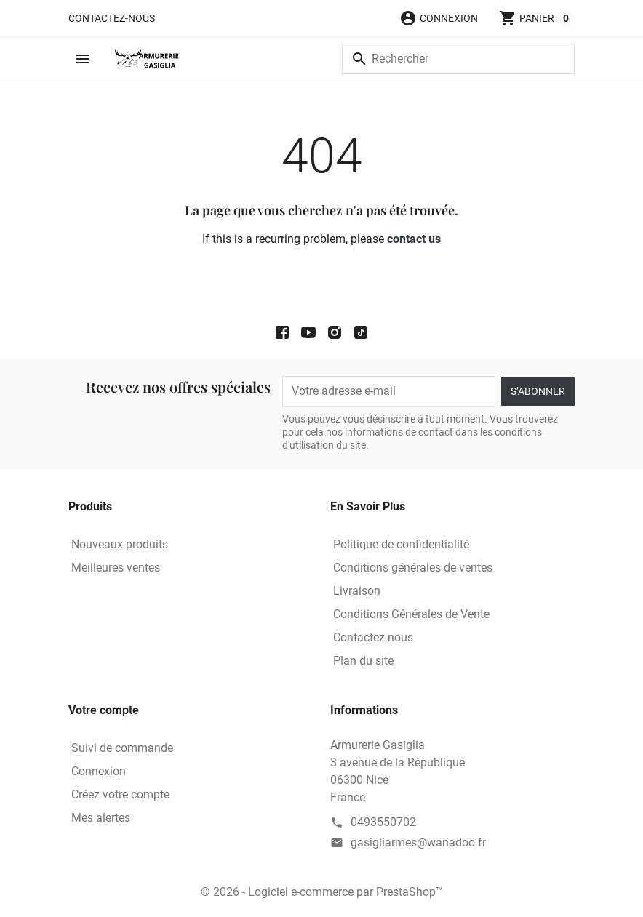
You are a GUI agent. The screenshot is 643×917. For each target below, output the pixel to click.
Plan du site (363, 661)
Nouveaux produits (119, 544)
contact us (414, 239)
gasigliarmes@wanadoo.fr (418, 842)
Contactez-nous (111, 18)
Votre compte (103, 710)
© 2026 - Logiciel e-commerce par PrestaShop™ (322, 892)
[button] (438, 18)
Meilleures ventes (115, 567)
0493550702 (383, 822)
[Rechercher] (458, 59)
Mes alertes (100, 818)
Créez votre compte (120, 794)
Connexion (98, 771)
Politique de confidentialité (401, 544)
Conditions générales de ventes (412, 567)
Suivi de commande (122, 748)
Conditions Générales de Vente (411, 614)
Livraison (356, 591)
